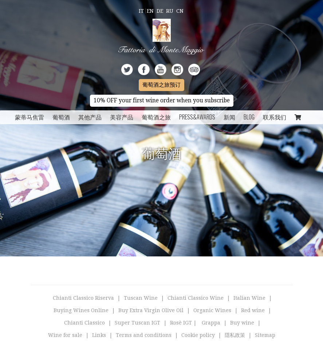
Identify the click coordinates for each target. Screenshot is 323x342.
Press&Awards (197, 117)
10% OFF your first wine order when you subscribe (162, 100)
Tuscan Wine (141, 298)
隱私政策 (235, 335)
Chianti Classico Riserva (83, 298)
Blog (249, 117)
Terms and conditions (144, 335)
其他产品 (90, 117)
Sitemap (265, 335)
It (141, 11)
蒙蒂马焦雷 (29, 117)
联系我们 (274, 117)
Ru (169, 11)
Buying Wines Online (81, 310)
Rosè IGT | (183, 323)
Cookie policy (198, 335)
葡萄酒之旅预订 (161, 85)
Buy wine (242, 323)
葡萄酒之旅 (156, 117)
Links (99, 335)
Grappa (211, 323)
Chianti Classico (84, 323)
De (160, 11)
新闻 (229, 117)
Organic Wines (212, 310)
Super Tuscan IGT (137, 323)
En (150, 11)
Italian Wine (249, 298)
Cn (180, 11)
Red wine (253, 310)
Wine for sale (65, 335)
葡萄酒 (61, 117)
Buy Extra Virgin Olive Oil (151, 310)
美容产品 (121, 117)
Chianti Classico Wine (196, 298)
